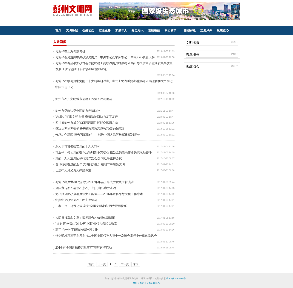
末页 (135, 264)
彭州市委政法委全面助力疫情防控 (77, 110)
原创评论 (190, 30)
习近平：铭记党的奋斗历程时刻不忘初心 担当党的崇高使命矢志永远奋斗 (103, 152)
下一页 (125, 264)
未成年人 (121, 30)
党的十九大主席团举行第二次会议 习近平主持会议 (88, 158)
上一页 (102, 264)
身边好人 (138, 30)
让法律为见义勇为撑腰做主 (73, 170)
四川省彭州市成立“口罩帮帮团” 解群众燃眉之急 (86, 122)
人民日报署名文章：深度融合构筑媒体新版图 (85, 217)
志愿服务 (105, 30)
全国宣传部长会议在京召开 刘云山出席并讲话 (85, 188)
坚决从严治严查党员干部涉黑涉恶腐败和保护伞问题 (89, 128)
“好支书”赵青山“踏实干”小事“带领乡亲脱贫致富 (86, 223)
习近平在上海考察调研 (70, 51)
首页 (58, 30)
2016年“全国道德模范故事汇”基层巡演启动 (83, 247)
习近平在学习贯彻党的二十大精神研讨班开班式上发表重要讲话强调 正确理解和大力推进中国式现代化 (114, 84)
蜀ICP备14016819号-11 (177, 278)
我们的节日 (171, 30)
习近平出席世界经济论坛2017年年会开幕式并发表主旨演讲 (94, 182)
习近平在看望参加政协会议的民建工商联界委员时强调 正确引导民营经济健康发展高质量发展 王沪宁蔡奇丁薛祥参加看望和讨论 (114, 66)
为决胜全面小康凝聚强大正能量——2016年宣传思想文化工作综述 (99, 194)
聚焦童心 (223, 30)
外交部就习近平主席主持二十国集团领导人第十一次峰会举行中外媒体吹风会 (106, 235)
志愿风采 (206, 30)
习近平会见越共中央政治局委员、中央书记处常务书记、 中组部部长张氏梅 (105, 57)
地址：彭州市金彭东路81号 (146, 283)
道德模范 (154, 30)
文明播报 (72, 30)
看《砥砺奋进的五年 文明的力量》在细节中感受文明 (90, 164)
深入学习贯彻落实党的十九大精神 (77, 146)
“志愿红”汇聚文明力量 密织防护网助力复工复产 (86, 116)
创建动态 (88, 30)
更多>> (234, 42)
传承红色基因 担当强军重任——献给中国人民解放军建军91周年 (97, 134)
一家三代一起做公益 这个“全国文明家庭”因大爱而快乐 (91, 206)
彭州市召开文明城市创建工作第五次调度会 (83, 99)
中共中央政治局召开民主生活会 (76, 200)
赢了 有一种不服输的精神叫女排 (76, 229)
